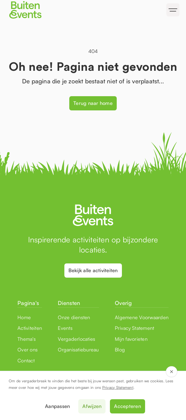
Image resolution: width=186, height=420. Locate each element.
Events (65, 328)
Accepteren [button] (127, 406)
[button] (172, 9)
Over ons (27, 349)
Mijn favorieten (131, 339)
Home (24, 317)
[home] (49, 10)
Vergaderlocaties (76, 339)
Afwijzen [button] (91, 406)
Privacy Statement (117, 387)
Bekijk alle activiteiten (93, 270)
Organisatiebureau (78, 349)
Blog (120, 349)
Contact (26, 360)
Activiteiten (29, 328)
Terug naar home (93, 103)
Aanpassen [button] (57, 406)
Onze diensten (74, 317)
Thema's (26, 339)
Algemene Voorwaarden (142, 317)
